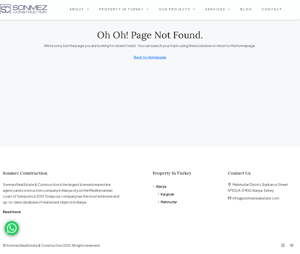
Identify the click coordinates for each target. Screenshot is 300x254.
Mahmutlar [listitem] (167, 202)
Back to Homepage (150, 57)
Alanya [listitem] (159, 186)
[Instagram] (283, 245)
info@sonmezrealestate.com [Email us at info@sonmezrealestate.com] (256, 198)
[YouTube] (292, 245)
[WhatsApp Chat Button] (12, 228)
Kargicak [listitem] (165, 194)
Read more (12, 212)
